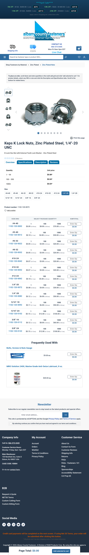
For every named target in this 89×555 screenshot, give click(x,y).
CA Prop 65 (66, 476)
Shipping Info (67, 453)
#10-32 (48, 193)
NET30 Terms (8, 497)
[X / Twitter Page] (9, 524)
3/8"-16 (28, 198)
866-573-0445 (56, 47)
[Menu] (4, 57)
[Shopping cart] (78, 48)
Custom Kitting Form (11, 504)
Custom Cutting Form (11, 501)
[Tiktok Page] (23, 524)
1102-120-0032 (15, 252)
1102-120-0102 (15, 314)
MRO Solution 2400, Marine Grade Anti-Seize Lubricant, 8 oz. (35, 366)
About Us (65, 443)
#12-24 (56, 193)
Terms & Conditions (40, 453)
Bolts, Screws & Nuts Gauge (19, 348)
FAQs (63, 460)
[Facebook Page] (4, 524)
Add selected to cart (61, 551)
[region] (44, 112)
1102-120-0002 (15, 226)
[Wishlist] (79, 57)
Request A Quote (9, 494)
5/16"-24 (18, 198)
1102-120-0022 (15, 243)
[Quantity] (74, 223)
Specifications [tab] (25, 162)
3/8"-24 (37, 198)
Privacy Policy (54, 419)
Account (35, 443)
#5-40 (15, 193)
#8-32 (31, 193)
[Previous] (16, 112)
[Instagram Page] (13, 524)
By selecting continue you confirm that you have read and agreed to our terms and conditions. (45, 423)
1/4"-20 (65, 193)
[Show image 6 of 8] (54, 133)
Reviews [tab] (54, 162)
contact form (15, 470)
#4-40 (8, 193)
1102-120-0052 (15, 270)
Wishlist (35, 450)
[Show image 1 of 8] (38, 133)
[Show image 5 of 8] (51, 133)
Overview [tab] (10, 162)
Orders (35, 447)
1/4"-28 (74, 193)
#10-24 (39, 193)
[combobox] (36, 57)
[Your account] (84, 57)
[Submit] (65, 415)
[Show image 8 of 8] (61, 133)
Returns (64, 456)
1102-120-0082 (15, 296)
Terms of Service (69, 419)
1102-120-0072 (15, 287)
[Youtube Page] (18, 524)
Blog (63, 466)
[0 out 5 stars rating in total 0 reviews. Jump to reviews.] (13, 158)
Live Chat (56, 52)
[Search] (65, 57)
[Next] (83, 112)
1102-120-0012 (15, 235)
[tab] (41, 162)
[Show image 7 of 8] (57, 133)
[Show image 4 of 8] (48, 133)
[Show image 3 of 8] (45, 133)
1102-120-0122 (15, 331)
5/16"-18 (9, 198)
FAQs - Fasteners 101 (70, 463)
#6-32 (23, 193)
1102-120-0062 (15, 278)
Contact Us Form (68, 447)
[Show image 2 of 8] (41, 133)
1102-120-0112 (15, 322)
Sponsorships (67, 469)
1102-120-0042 (15, 261)
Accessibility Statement (71, 473)
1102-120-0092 (15, 305)
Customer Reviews (69, 450)
